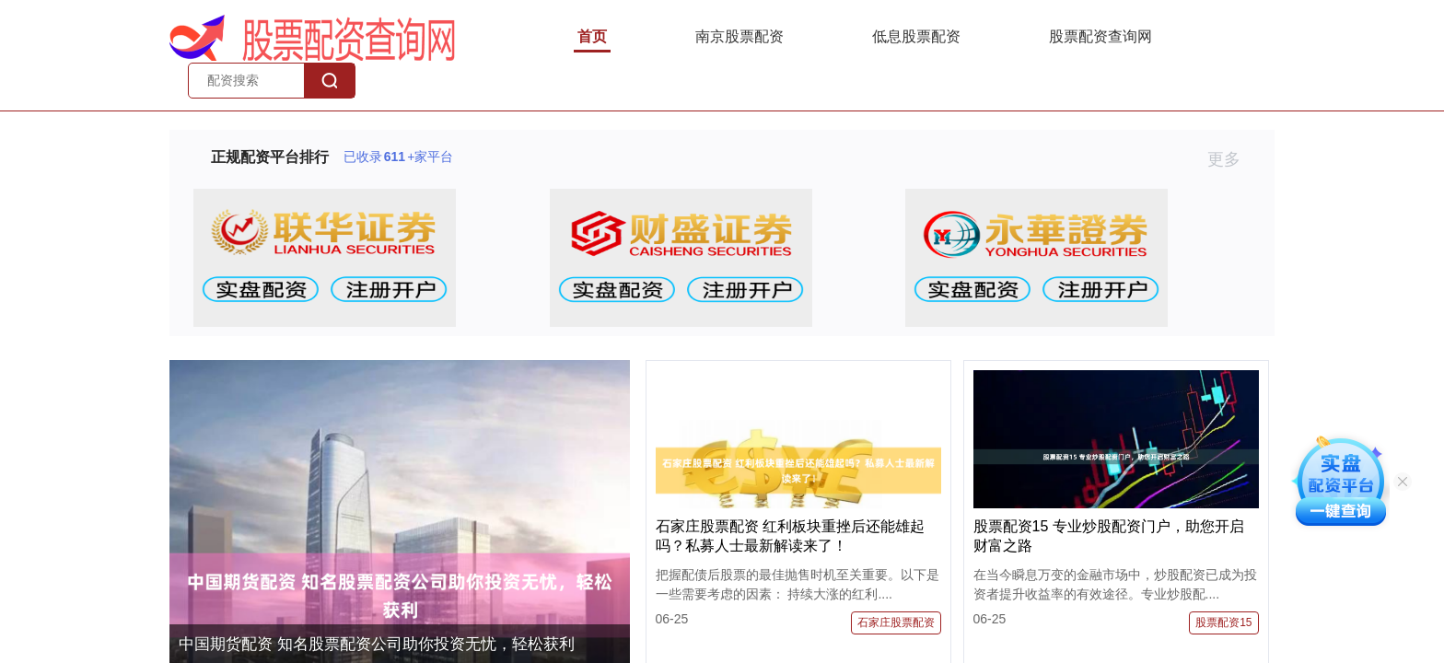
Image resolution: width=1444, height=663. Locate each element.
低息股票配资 (916, 36)
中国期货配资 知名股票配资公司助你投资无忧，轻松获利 (377, 644)
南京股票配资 (739, 36)
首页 (592, 36)
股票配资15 (1223, 622)
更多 (1231, 159)
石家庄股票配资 (896, 622)
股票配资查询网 (1100, 36)
